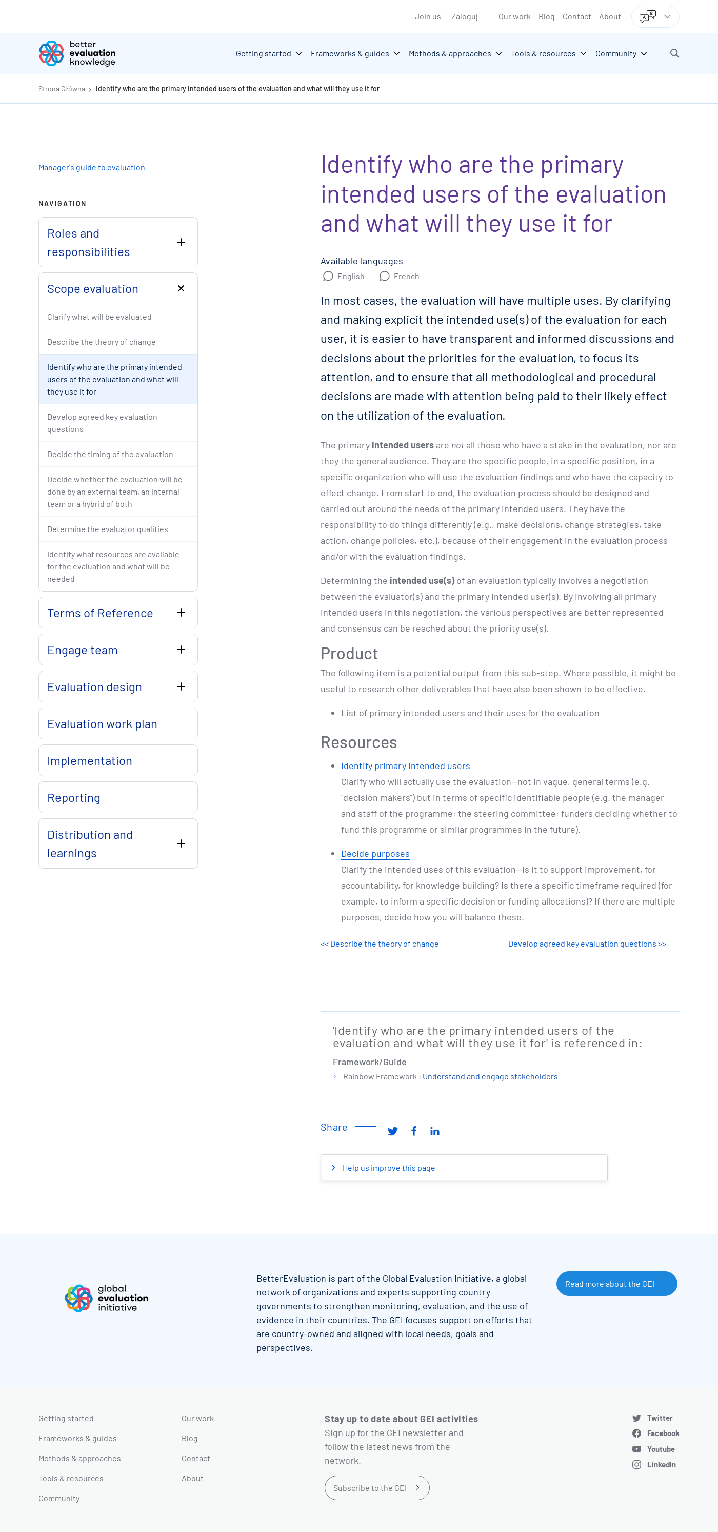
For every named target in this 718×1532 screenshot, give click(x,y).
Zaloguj (464, 16)
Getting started (66, 1418)
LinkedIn (661, 1464)
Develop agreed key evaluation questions (102, 422)
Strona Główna (61, 88)
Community (58, 1498)
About (610, 16)
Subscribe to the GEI (370, 1487)
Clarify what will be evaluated (99, 316)
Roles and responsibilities (88, 242)
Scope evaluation (92, 288)
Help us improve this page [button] (388, 1167)
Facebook (663, 1433)
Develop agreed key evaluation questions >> (587, 943)
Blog (546, 16)
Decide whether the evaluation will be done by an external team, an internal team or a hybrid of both (115, 491)
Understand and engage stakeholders (490, 1076)
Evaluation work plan (102, 723)
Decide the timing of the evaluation (110, 454)
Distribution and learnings (90, 843)
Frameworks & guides (77, 1438)
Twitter (660, 1417)
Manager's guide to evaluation (91, 167)
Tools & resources (71, 1478)
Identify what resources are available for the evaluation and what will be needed (113, 566)
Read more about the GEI (609, 1283)
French (407, 276)
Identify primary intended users (405, 765)
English (351, 276)
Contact (577, 16)
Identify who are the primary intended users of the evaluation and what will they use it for (238, 88)
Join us (428, 16)
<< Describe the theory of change (380, 943)
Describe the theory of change (101, 341)
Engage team (82, 649)
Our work (514, 16)
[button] (675, 53)
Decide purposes (375, 853)
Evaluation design (94, 686)
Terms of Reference (100, 612)
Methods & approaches (79, 1458)
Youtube (661, 1449)
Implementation (89, 760)
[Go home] (84, 53)
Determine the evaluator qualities (107, 529)
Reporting (74, 797)
